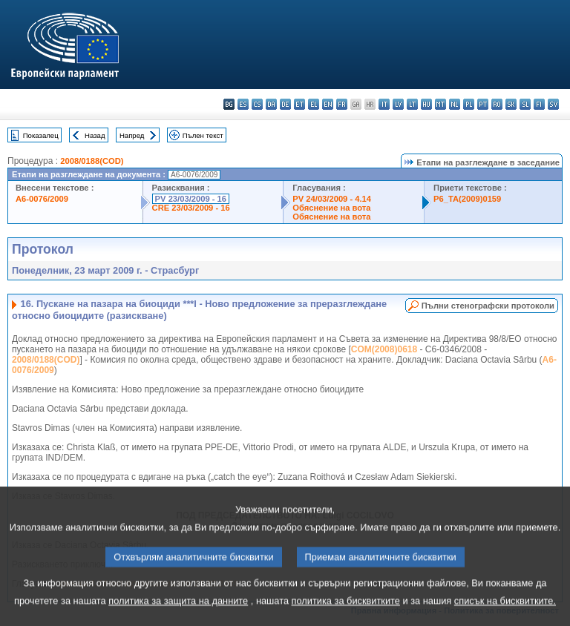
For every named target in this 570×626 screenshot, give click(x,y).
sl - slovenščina (525, 104)
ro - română (496, 104)
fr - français (341, 104)
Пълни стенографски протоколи (488, 305)
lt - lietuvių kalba (412, 104)
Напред (132, 135)
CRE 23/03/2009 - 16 (191, 207)
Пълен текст (203, 135)
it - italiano (384, 104)
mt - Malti (440, 104)
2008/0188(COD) (91, 160)
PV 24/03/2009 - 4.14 (331, 198)
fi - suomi (539, 104)
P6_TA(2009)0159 (467, 198)
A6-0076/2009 (42, 198)
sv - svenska (553, 104)
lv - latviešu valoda (398, 104)
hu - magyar (426, 104)
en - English (327, 104)
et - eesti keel (299, 104)
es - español (243, 104)
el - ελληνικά (313, 104)
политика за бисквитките (346, 615)
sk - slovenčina (511, 104)
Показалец (41, 135)
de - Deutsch (285, 104)
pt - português (482, 104)
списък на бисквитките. (505, 615)
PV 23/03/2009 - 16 (190, 198)
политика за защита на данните (178, 615)
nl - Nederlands (454, 104)
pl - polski (468, 104)
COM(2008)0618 (384, 349)
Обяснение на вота (331, 207)
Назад (95, 135)
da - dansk (271, 104)
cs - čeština (257, 104)
